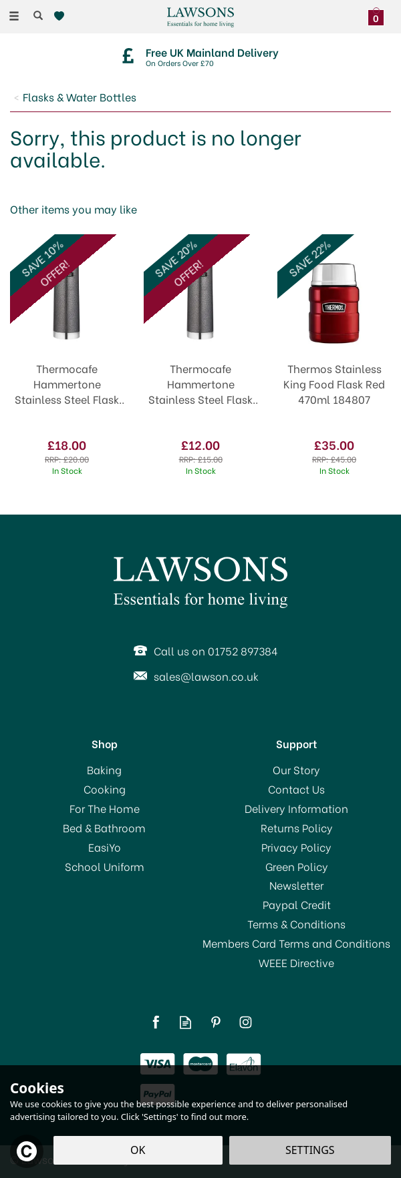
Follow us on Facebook (155, 1022)
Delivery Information (296, 808)
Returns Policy (297, 827)
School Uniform (104, 866)
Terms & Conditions (296, 923)
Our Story (296, 769)
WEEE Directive (296, 962)
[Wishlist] (62, 16)
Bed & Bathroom (104, 827)
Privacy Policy (296, 847)
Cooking (105, 789)
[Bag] (379, 14)
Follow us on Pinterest (215, 1022)
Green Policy (296, 866)
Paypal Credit (297, 904)
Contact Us (296, 789)
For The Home (105, 808)
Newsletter (296, 885)
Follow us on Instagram (245, 1022)
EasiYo (104, 847)
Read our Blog (185, 1022)
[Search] (38, 15)
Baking (104, 769)
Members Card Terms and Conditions (296, 943)
